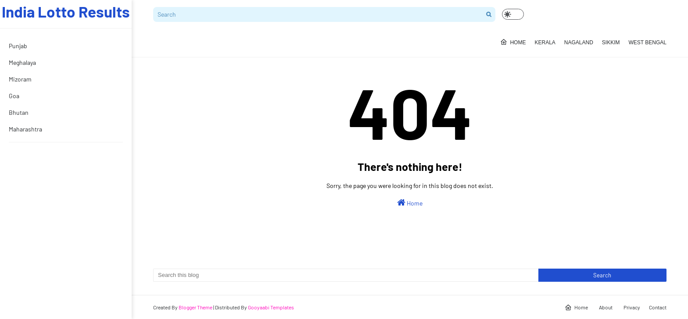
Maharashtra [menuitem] (25, 129)
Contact (657, 307)
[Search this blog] (345, 275)
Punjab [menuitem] (18, 46)
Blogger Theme (195, 307)
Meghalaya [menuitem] (22, 62)
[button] (513, 14)
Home (410, 202)
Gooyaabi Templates (271, 307)
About (606, 307)
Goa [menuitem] (14, 95)
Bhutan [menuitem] (19, 112)
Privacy (632, 307)
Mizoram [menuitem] (20, 79)
